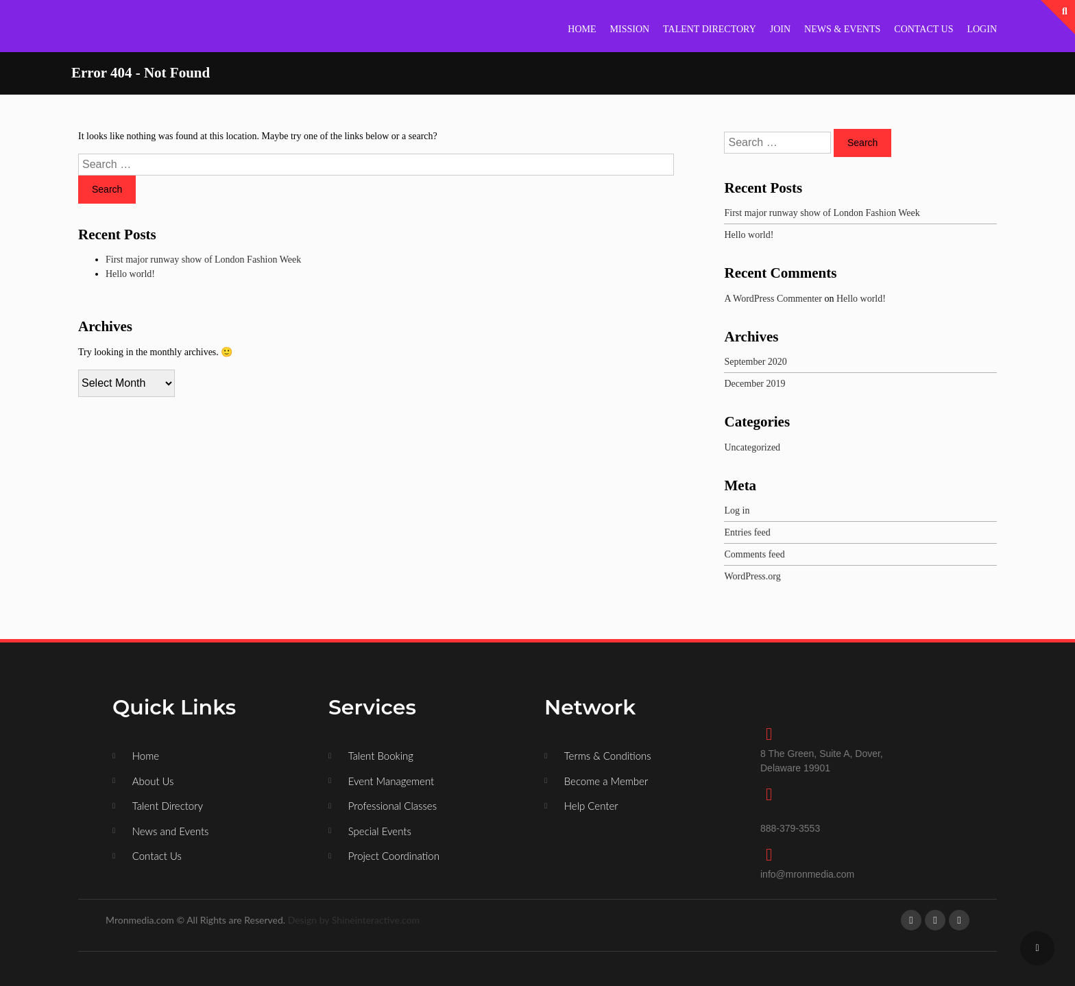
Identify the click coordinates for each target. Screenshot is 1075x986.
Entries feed (747, 532)
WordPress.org (752, 576)
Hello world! (130, 274)
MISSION (630, 29)
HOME (582, 29)
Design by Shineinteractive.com (354, 920)
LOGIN (982, 29)
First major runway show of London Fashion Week (203, 259)
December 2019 (754, 383)
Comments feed (754, 554)
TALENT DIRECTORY (709, 29)
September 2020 (755, 362)
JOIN (780, 29)
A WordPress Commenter (773, 298)
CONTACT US (923, 29)
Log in (736, 510)
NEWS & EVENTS (842, 29)
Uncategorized (752, 447)
